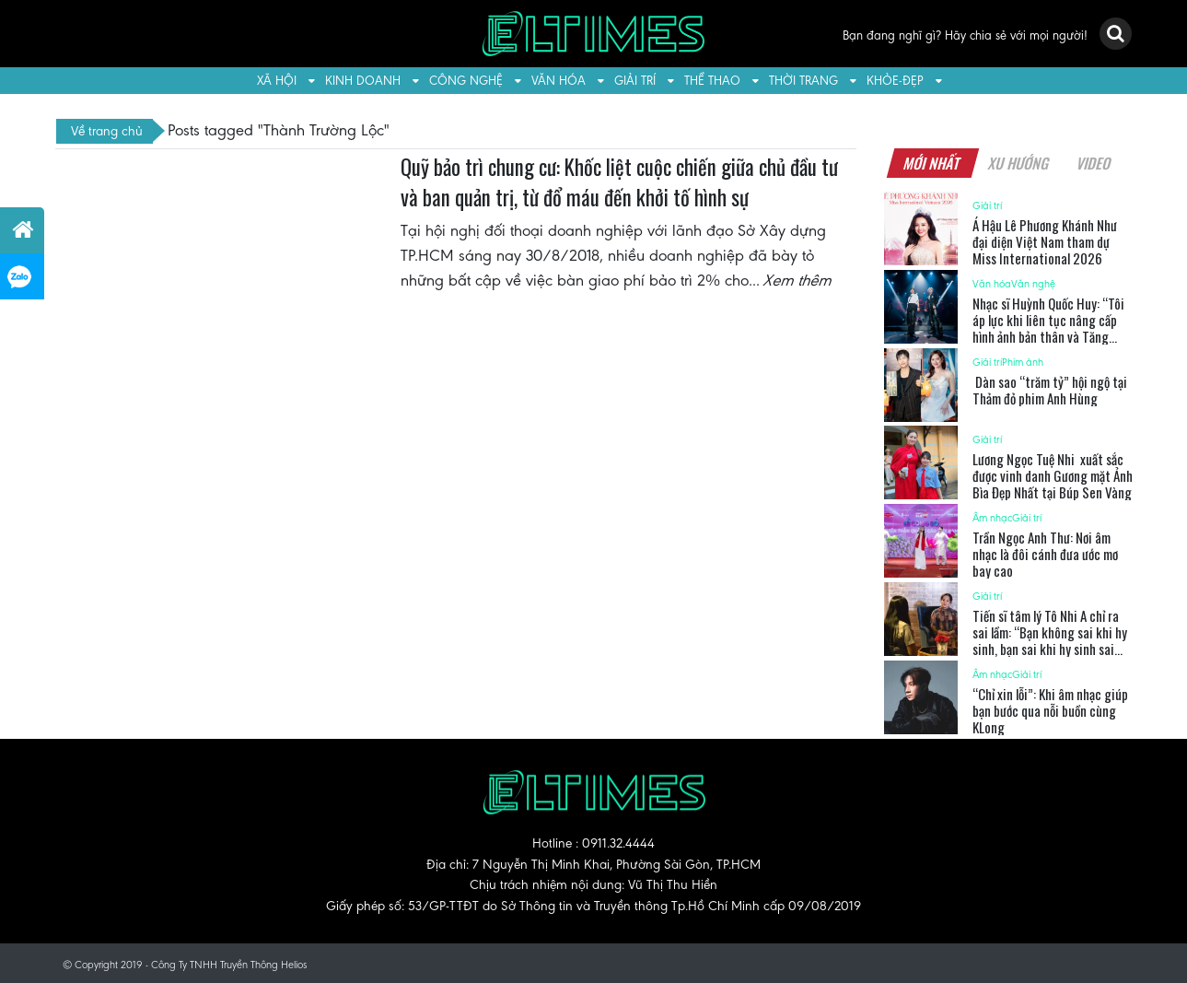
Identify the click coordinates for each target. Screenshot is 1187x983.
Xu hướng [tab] (1019, 163)
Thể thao (712, 80)
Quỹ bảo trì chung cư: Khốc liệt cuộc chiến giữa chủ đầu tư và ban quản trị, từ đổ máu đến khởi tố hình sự (619, 182)
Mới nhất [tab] (933, 163)
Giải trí (635, 80)
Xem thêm (798, 280)
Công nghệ (466, 80)
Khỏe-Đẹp (895, 80)
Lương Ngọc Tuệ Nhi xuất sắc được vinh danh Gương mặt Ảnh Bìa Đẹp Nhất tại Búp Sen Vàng (1052, 475)
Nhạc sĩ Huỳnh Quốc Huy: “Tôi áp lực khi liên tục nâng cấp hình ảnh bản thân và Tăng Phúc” (1048, 328)
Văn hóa (558, 80)
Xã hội (277, 80)
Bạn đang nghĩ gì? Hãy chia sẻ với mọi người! (965, 35)
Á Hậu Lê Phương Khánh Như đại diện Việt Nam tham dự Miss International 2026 (1044, 241)
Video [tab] (1094, 163)
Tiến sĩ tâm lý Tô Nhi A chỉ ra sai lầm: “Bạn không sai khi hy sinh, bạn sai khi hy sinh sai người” (1049, 640)
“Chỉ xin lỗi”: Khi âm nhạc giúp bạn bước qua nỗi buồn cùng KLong (1050, 710)
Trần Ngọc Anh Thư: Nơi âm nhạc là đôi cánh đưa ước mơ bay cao (1045, 553)
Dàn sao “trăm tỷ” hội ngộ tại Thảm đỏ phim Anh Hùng (1049, 389)
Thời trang (803, 80)
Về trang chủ (107, 131)
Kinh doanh (363, 80)
